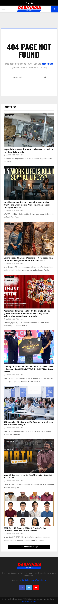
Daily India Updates (29, 601)
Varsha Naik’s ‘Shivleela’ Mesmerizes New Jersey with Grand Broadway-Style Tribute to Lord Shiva (28, 259)
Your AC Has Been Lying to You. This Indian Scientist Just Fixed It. (28, 476)
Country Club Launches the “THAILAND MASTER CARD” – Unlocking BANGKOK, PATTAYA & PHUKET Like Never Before (29, 369)
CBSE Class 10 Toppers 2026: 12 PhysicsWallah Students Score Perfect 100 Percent (25, 529)
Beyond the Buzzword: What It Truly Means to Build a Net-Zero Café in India (28, 151)
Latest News (10, 107)
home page (47, 63)
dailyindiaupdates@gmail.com (34, 580)
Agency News (10, 115)
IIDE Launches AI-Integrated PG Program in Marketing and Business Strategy (28, 423)
